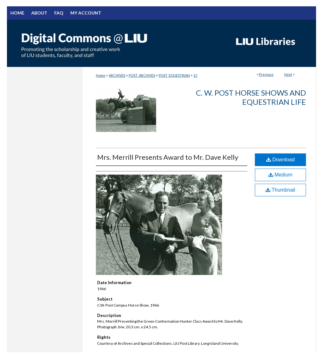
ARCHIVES (117, 75)
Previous (266, 74)
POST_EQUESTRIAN (174, 75)
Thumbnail (280, 190)
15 (195, 75)
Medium (280, 174)
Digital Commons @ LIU (117, 43)
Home (100, 75)
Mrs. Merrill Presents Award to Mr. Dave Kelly (167, 157)
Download (280, 159)
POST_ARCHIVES (142, 75)
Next (288, 74)
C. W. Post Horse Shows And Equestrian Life (251, 97)
